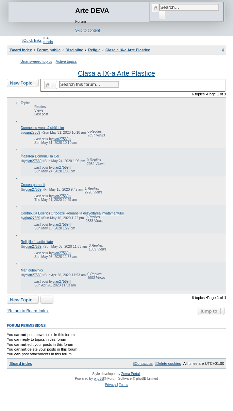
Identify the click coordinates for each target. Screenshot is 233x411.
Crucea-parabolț (33, 185)
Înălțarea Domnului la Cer (40, 156)
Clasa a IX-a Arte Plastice (116, 73)
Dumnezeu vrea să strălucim (42, 128)
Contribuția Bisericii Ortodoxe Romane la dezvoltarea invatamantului (72, 213)
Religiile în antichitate (37, 242)
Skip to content (87, 30)
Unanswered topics (36, 61)
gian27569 (32, 132)
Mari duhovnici (32, 270)
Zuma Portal (130, 374)
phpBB (99, 378)
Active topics (66, 61)
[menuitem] (47, 38)
